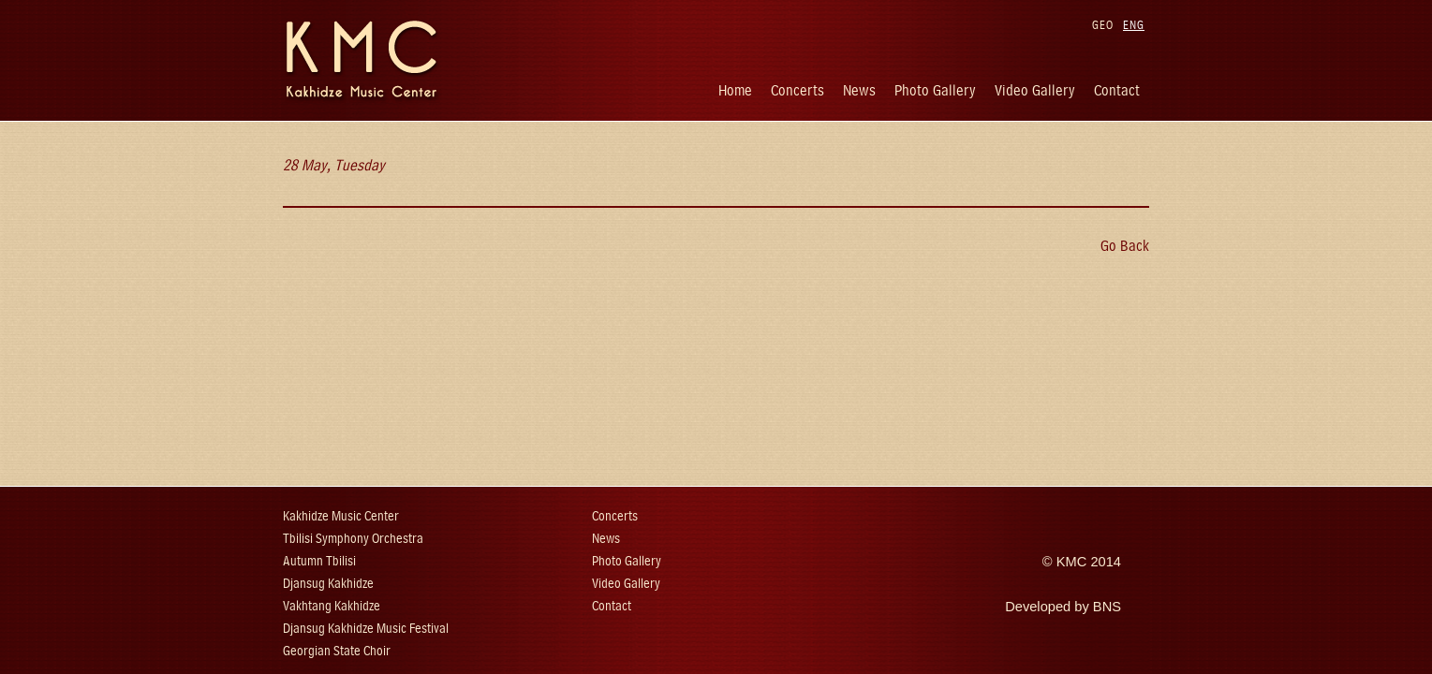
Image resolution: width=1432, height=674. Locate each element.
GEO (1103, 25)
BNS (1107, 606)
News (859, 90)
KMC (1071, 561)
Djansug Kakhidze (328, 584)
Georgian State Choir (337, 651)
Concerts (797, 90)
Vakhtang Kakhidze (331, 606)
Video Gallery (1035, 90)
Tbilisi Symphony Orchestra (353, 539)
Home (735, 90)
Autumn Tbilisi (319, 561)
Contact (1117, 90)
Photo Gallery (935, 90)
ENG (1133, 25)
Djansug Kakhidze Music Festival (366, 629)
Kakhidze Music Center (341, 516)
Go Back (1124, 246)
